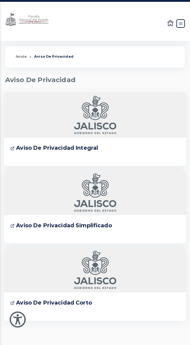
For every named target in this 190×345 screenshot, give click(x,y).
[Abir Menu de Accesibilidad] (17, 319)
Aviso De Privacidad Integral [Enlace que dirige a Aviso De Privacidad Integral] (54, 148)
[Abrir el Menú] (180, 23)
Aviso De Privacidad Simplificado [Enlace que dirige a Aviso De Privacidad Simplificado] (61, 225)
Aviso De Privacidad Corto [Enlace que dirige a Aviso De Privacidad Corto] (51, 302)
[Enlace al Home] (171, 23)
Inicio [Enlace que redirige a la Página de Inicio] (21, 56)
